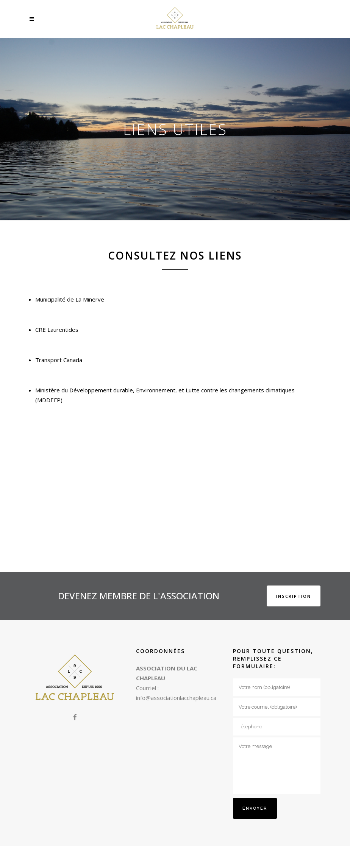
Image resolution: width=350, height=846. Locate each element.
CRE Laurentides (56, 329)
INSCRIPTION (293, 596)
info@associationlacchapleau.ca (176, 697)
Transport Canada (58, 360)
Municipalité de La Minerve (70, 299)
